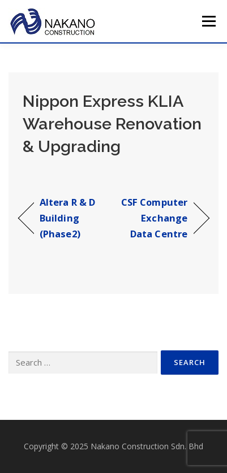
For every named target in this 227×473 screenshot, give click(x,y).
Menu (208, 21)
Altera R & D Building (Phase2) (67, 218)
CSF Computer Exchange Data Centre (153, 218)
